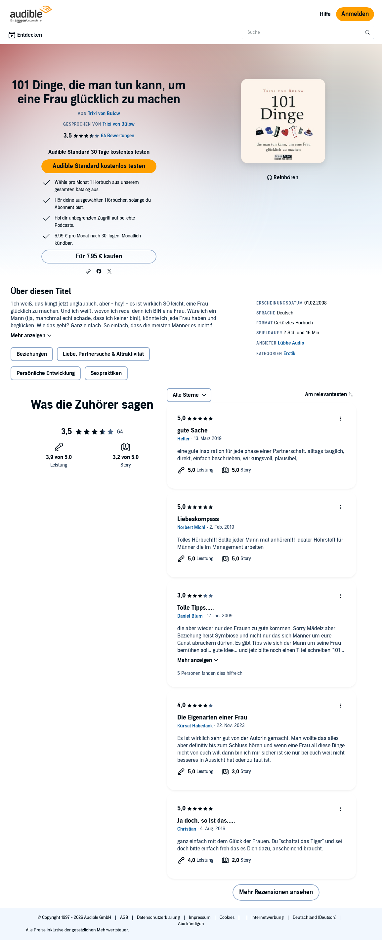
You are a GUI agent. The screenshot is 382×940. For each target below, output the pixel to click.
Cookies (227, 917)
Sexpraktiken (106, 373)
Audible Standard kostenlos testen (99, 166)
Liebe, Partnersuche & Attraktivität (103, 354)
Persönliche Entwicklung (46, 373)
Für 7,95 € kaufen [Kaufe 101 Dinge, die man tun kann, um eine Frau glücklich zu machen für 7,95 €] (99, 256)
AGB (124, 917)
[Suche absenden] (368, 32)
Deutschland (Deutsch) (315, 917)
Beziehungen (32, 354)
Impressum (200, 917)
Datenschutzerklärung (159, 917)
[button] (88, 271)
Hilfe (325, 14)
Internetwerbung (268, 917)
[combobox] (308, 32)
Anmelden (355, 14)
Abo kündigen (191, 923)
